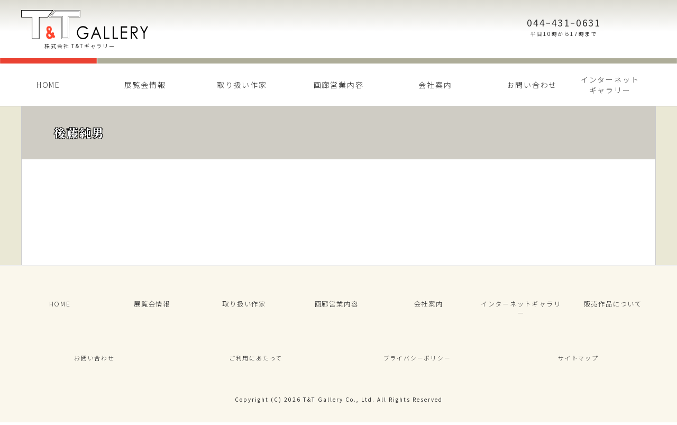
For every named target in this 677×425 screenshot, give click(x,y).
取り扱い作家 (242, 84)
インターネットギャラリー (610, 84)
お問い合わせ (532, 84)
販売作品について (613, 306)
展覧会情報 (145, 84)
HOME (48, 84)
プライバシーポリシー (417, 357)
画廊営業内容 (339, 84)
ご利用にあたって (255, 357)
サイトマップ (578, 357)
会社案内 (435, 84)
